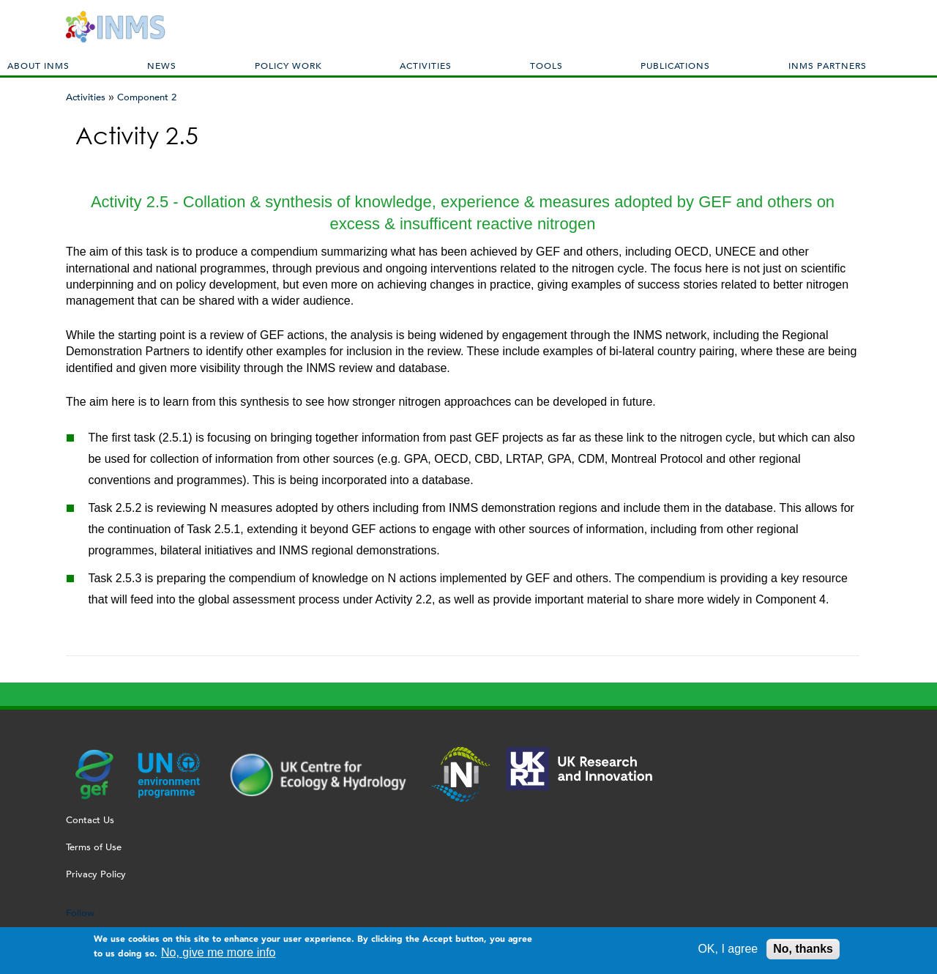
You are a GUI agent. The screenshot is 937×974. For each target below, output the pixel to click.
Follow (80, 913)
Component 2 (146, 97)
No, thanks (803, 951)
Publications (675, 65)
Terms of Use (94, 847)
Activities (426, 65)
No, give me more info (218, 954)
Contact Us (90, 820)
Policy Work (288, 65)
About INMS (38, 65)
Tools (546, 65)
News (161, 65)
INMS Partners (827, 65)
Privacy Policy (96, 874)
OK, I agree (728, 951)
